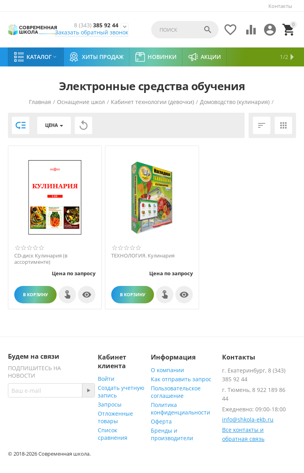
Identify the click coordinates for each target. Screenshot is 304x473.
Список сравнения (112, 433)
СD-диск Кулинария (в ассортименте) (40, 259)
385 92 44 (96, 25)
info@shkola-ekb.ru (248, 419)
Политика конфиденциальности (180, 408)
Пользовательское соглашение (176, 391)
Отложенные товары (115, 417)
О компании (167, 370)
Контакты (280, 5)
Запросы (110, 404)
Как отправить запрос (181, 379)
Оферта (161, 421)
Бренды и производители (172, 434)
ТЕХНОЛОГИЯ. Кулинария (143, 256)
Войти (106, 378)
